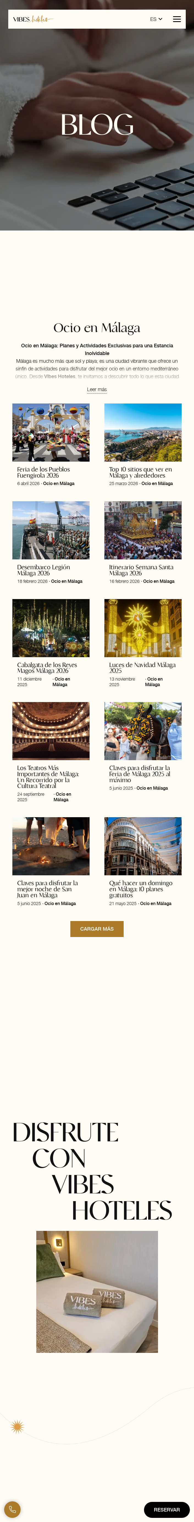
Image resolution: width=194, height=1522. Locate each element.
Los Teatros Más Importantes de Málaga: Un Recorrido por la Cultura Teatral (48, 777)
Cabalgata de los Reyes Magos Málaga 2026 (47, 668)
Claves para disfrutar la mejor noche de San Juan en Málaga (47, 889)
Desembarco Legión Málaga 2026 (43, 570)
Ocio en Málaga (58, 483)
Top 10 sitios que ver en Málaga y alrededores (140, 472)
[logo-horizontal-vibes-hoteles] (33, 19)
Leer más (97, 389)
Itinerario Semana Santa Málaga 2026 (141, 570)
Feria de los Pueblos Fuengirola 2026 (43, 472)
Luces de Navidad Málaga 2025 (142, 668)
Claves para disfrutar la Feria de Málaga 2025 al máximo (139, 774)
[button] (156, 19)
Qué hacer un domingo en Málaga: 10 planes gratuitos (141, 889)
